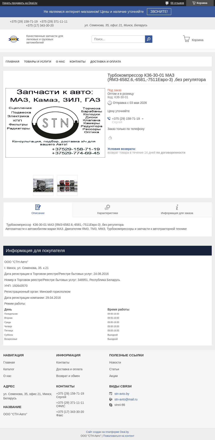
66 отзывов (177, 3)
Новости (115, 362)
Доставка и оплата (105, 61)
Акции (113, 376)
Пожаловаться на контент (118, 435)
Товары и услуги (37, 61)
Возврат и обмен (68, 376)
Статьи (114, 369)
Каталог (8, 369)
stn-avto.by (121, 393)
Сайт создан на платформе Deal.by (107, 431)
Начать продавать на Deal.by (19, 3)
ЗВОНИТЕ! (159, 11)
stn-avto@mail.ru (125, 399)
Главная (12, 61)
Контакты (78, 61)
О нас (60, 61)
